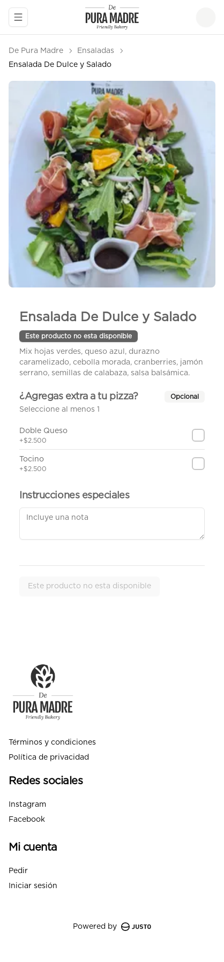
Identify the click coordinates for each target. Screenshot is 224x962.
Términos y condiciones (52, 742)
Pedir (18, 871)
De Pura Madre (36, 51)
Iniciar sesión (33, 886)
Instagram (27, 804)
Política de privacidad (49, 757)
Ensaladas (95, 51)
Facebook (27, 819)
